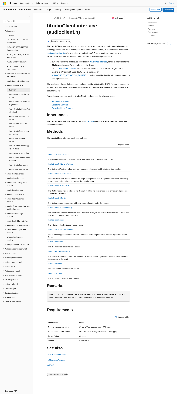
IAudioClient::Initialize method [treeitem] (17, 139)
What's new (155, 10)
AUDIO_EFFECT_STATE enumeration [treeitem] (16, 67)
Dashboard (168, 10)
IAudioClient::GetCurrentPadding (60, 164)
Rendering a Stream (60, 101)
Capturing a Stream (60, 105)
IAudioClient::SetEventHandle (59, 251)
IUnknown (89, 121)
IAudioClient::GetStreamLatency (60, 208)
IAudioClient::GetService (57, 198)
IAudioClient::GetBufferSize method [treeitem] (19, 95)
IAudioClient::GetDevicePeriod (59, 174)
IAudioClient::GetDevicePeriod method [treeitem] (19, 110)
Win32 (56, 18)
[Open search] (165, 3)
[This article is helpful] (167, 43)
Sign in (171, 3)
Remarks (151, 29)
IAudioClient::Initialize (56, 220)
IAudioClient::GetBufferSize (58, 154)
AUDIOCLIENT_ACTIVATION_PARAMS (69, 75)
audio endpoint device (56, 53)
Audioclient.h (90, 18)
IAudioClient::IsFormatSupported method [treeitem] (19, 147)
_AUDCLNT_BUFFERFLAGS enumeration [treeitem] (18, 41)
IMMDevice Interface (98, 62)
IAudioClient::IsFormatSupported (60, 230)
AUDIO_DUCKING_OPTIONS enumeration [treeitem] (18, 56)
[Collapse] (29, 16)
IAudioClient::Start (55, 264)
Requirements (153, 32)
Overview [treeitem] (10, 35)
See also (151, 35)
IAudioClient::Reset (55, 242)
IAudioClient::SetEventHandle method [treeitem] (19, 159)
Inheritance (152, 23)
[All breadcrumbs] (49, 18)
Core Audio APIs (75, 18)
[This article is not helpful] (170, 43)
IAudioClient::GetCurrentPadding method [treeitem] (19, 103)
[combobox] (16, 21)
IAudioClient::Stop (55, 273)
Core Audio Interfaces (56, 355)
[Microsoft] (4, 3)
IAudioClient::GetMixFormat (58, 186)
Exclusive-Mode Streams (62, 108)
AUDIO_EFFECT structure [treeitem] (17, 62)
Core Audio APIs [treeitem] (11, 27)
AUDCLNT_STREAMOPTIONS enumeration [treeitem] (18, 48)
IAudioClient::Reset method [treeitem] (19, 153)
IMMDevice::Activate (67, 69)
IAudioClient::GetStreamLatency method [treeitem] (19, 132)
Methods (151, 26)
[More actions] (128, 18)
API (64, 18)
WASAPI (50, 365)
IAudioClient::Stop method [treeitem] (18, 169)
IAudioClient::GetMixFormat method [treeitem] (19, 117)
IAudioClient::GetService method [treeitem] (18, 125)
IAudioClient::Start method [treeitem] (18, 165)
